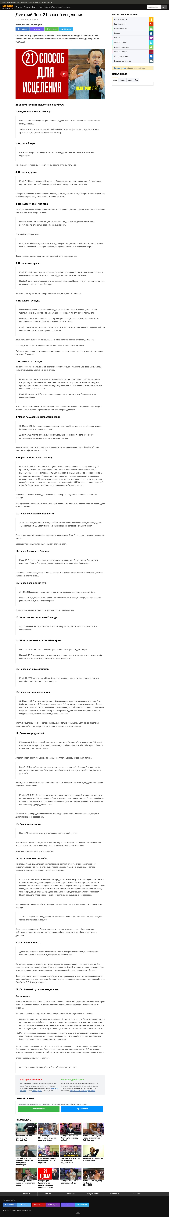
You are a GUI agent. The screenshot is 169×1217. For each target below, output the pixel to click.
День (115, 80)
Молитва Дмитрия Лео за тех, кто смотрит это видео (25, 1183)
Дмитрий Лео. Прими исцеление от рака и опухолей (47, 1160)
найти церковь (37, 1091)
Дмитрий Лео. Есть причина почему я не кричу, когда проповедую (24, 1161)
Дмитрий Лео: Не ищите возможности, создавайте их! (70, 1160)
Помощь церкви (119, 68)
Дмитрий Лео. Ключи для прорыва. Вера (69, 1182)
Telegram (66, 29)
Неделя (122, 80)
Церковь (48, 1194)
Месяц (130, 80)
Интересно (114, 1194)
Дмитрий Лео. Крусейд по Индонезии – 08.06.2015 (92, 1183)
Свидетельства (93, 1194)
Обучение (70, 1194)
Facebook (22, 29)
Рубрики (27, 7)
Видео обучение (37, 7)
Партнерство (82, 1109)
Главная (19, 7)
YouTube (38, 1204)
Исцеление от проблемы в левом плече (93, 1159)
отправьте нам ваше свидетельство (82, 1091)
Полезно (137, 1194)
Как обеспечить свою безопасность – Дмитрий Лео (24, 1138)
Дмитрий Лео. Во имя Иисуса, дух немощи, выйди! (69, 1138)
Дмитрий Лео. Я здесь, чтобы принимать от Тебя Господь (92, 1138)
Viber (37, 29)
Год (136, 80)
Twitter (24, 1204)
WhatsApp (51, 29)
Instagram (53, 1204)
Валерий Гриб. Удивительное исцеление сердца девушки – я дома (45, 1184)
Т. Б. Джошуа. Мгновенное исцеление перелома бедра (47, 1138)
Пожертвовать (38, 1109)
